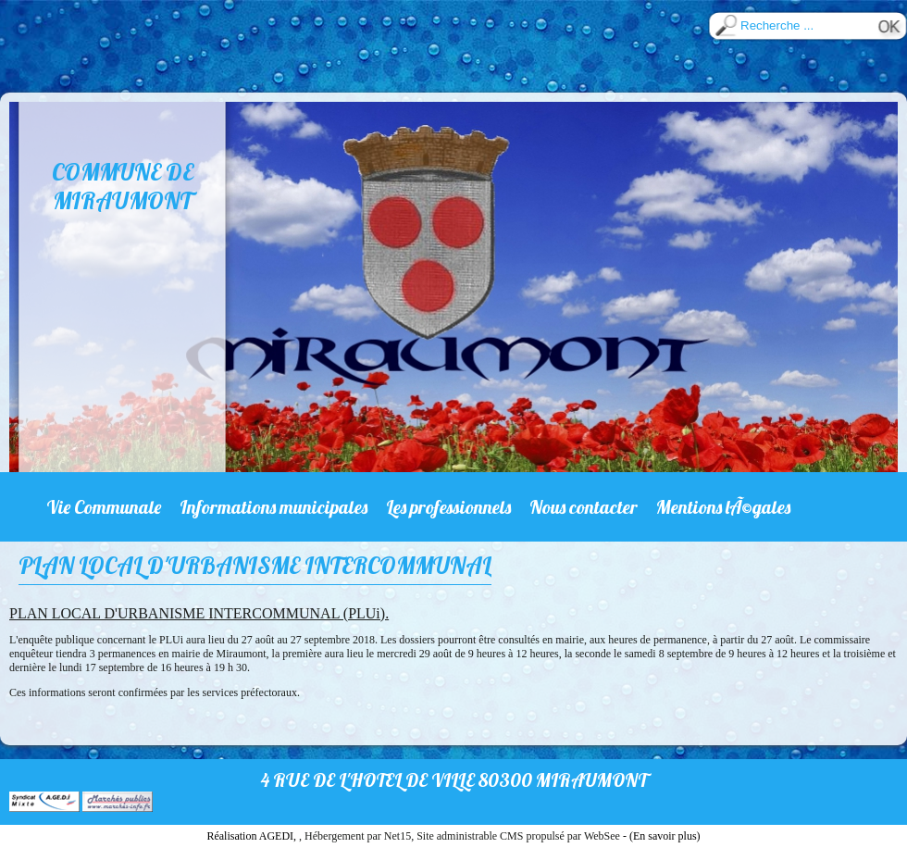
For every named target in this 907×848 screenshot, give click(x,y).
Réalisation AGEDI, (252, 835)
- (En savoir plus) (662, 835)
